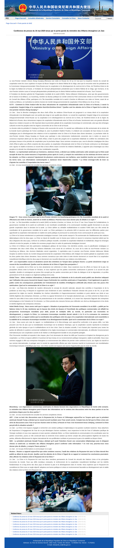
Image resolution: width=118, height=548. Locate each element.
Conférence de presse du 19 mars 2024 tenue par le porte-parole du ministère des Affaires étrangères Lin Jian (45, 519)
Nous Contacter (83, 18)
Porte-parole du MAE (25, 23)
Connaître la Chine (69, 18)
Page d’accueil (20, 18)
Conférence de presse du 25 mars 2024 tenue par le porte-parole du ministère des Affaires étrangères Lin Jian (45, 527)
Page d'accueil (11, 23)
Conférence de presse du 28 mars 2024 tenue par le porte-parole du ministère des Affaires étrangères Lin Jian (45, 534)
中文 (7, 18)
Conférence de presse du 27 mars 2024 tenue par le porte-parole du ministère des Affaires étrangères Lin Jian (45, 532)
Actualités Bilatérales (36, 18)
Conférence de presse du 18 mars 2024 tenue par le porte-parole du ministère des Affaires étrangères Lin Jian (45, 516)
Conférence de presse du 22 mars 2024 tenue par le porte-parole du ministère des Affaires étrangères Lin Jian (45, 524)
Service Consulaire (53, 18)
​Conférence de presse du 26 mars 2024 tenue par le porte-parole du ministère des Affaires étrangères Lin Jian (45, 529)
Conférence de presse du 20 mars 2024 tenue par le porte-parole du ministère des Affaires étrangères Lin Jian (45, 521)
